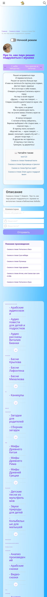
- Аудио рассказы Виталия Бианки (22, 329)
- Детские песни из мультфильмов (23, 458)
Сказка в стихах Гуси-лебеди (17, 255)
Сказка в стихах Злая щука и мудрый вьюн (24, 173)
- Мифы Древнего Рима (22, 430)
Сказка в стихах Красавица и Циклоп (24, 164)
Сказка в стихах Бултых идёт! (24, 168)
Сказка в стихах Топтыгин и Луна (19, 282)
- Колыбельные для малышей (24, 475)
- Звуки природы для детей (22, 467)
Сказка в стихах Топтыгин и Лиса (19, 249)
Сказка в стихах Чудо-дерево (17, 267)
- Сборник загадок (23, 404)
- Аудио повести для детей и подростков (21, 319)
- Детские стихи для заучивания (24, 555)
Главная (4, 31)
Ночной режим (27, 40)
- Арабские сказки (23, 512)
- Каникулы (18, 375)
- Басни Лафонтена (23, 352)
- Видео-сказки (20, 518)
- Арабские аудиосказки (19, 309)
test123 (24, 156)
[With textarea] (23, 214)
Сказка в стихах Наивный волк (24, 160)
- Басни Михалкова (23, 358)
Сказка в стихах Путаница (16, 261)
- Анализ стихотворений (21, 540)
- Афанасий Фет (21, 547)
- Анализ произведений (20, 505)
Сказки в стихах (14, 31)
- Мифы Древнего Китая (22, 422)
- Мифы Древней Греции (22, 439)
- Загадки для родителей (20, 397)
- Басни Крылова (22, 347)
